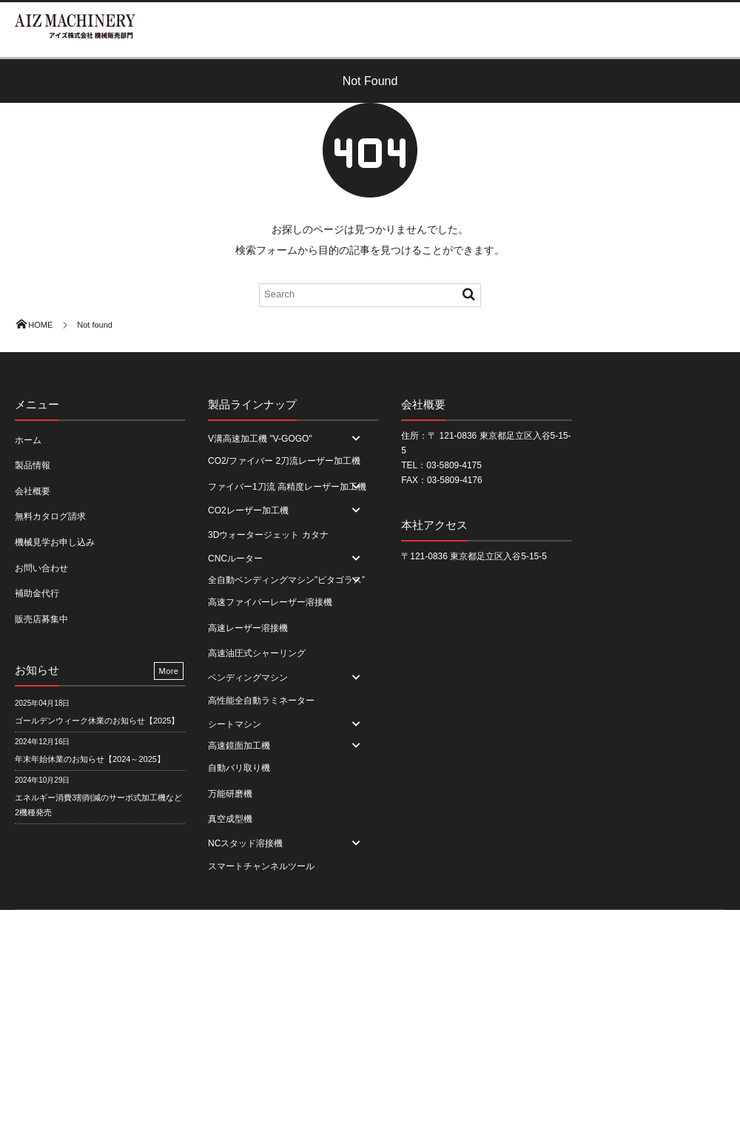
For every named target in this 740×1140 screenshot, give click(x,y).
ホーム (28, 440)
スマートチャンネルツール (261, 866)
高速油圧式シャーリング (257, 653)
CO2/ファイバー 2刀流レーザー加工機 (284, 461)
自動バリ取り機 (239, 768)
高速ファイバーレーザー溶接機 (270, 602)
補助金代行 (37, 593)
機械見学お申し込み (55, 542)
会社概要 (32, 491)
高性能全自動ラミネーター (261, 700)
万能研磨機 (230, 794)
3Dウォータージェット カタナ (268, 535)
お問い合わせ (41, 568)
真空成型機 (230, 819)
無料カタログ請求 (50, 516)
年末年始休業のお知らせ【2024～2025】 (90, 759)
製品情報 (32, 465)
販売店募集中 (41, 619)
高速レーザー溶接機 (248, 628)
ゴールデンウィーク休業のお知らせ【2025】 (97, 720)
